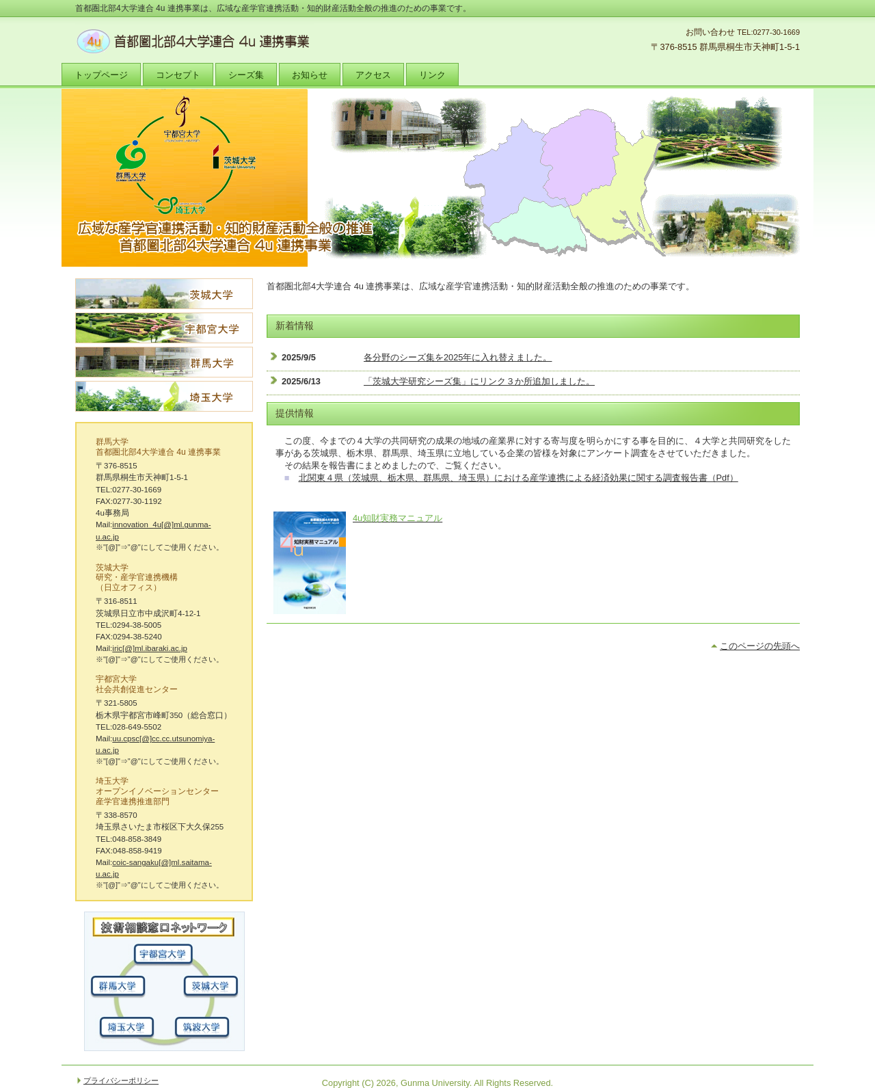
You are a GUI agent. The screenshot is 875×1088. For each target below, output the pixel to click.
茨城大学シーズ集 (164, 293)
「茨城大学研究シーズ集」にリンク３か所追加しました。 (479, 381)
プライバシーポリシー (121, 1080)
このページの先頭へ (760, 646)
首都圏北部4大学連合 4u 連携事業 (212, 41)
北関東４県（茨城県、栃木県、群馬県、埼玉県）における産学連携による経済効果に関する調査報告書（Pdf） (518, 478)
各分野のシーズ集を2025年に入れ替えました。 (458, 357)
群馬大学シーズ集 (164, 362)
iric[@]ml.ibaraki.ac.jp (149, 648)
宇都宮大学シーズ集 (164, 328)
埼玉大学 (164, 396)
